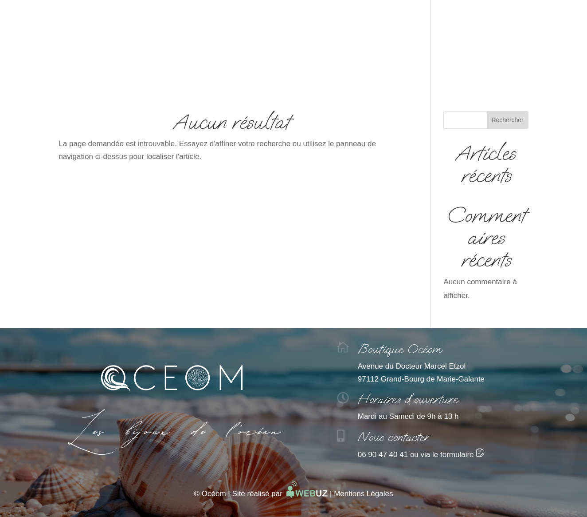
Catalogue (293, 71)
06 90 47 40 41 (383, 454)
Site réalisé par (280, 493)
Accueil (180, 71)
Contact (404, 71)
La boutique (351, 71)
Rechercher (507, 119)
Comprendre (233, 71)
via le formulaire (453, 454)
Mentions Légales (363, 493)
